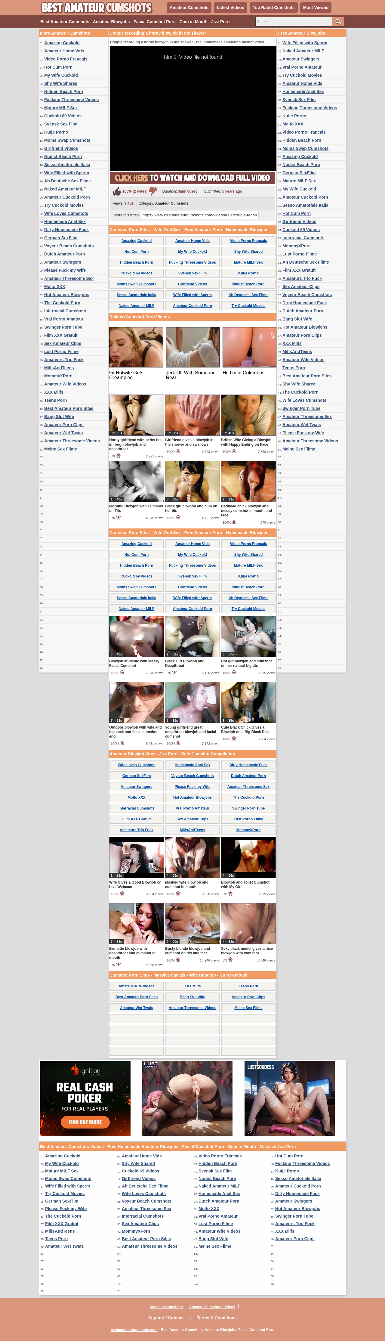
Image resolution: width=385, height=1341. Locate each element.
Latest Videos (230, 7)
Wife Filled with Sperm (66, 172)
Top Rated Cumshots (274, 7)
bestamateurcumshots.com (134, 1330)
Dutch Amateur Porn (64, 254)
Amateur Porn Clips (64, 424)
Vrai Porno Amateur (63, 319)
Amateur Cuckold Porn (67, 197)
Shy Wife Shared (60, 83)
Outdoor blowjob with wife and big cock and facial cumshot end (135, 732)
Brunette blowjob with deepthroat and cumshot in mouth (132, 953)
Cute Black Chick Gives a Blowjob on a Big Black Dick (245, 729)
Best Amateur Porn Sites (69, 408)
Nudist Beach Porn (63, 156)
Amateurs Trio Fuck (64, 359)
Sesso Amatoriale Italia (67, 164)
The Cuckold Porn (62, 302)
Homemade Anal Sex (65, 221)
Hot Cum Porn (58, 67)
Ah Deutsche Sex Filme (67, 180)
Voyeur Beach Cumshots (69, 245)
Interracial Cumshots (65, 310)
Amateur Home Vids (64, 50)
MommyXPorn (58, 375)
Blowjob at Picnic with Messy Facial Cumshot (134, 663)
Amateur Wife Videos (65, 384)
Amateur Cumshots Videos (212, 1307)
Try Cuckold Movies (64, 205)
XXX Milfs (53, 392)
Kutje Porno (56, 132)
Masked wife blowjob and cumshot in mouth (186, 884)
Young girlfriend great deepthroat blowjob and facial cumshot (190, 732)
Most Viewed (316, 7)
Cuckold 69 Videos (63, 115)
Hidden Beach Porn (63, 91)
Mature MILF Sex (61, 107)
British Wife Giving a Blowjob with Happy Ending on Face (246, 442)
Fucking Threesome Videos (71, 99)
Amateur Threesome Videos (72, 440)
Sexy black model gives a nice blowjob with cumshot (247, 950)
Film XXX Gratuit (60, 335)
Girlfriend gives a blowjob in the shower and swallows (189, 442)
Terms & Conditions (217, 1317)
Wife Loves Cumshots (66, 213)
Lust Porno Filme (61, 351)
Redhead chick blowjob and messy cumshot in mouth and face (246, 510)
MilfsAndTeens (59, 367)
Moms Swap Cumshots (67, 140)
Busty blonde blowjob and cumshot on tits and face (187, 950)
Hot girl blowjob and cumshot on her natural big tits (246, 663)
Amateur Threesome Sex (69, 278)
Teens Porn (55, 400)
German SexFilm (61, 237)
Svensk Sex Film (61, 124)
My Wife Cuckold (61, 75)
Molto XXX (54, 286)
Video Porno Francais (66, 59)
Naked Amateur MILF (65, 189)
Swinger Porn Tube (63, 327)
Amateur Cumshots (189, 7)
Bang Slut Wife (59, 416)
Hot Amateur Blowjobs (66, 294)
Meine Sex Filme (60, 449)
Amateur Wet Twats (63, 432)
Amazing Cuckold (61, 42)
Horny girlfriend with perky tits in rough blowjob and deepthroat (135, 444)
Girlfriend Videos (61, 148)
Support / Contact (165, 1317)
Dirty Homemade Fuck (66, 229)
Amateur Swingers (62, 262)
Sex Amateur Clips (62, 343)
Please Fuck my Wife (65, 270)
